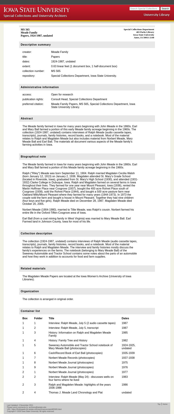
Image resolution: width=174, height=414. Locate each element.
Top (159, 404)
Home (165, 404)
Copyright (11, 411)
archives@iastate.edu (37, 407)
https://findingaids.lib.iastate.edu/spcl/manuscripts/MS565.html (37, 409)
